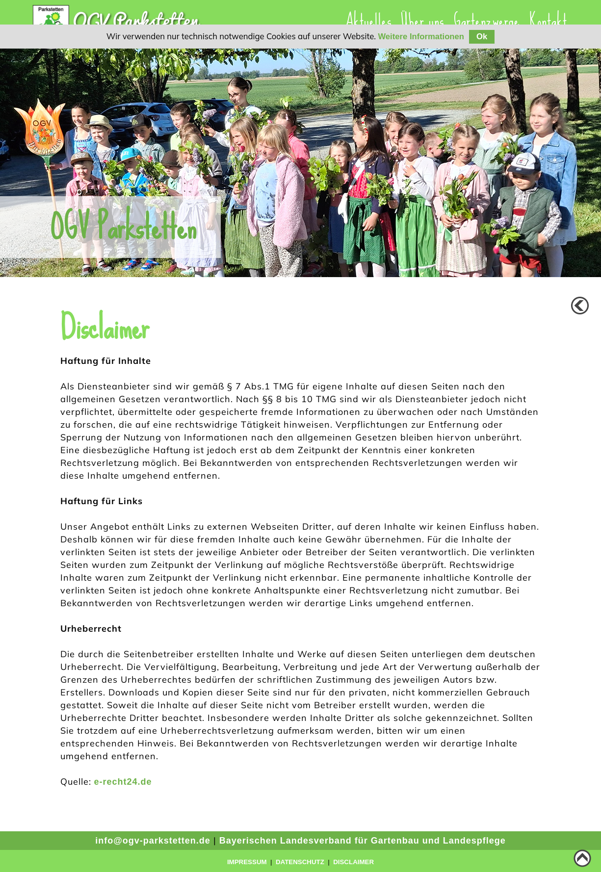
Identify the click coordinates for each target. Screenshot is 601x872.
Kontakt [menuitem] (548, 21)
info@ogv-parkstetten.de (152, 841)
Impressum (247, 862)
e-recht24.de (123, 782)
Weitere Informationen (421, 36)
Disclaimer (353, 862)
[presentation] (422, 21)
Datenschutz (300, 862)
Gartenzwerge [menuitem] (487, 21)
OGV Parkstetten (123, 227)
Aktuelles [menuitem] (368, 21)
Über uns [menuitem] (422, 21)
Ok (481, 36)
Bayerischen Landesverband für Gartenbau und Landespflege (362, 841)
